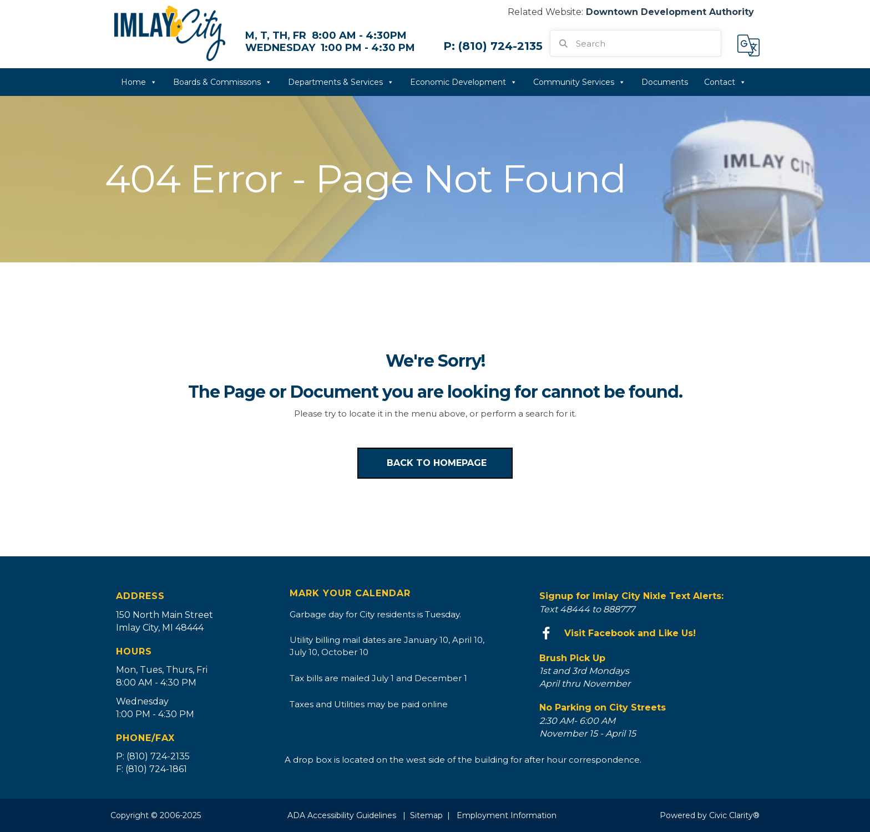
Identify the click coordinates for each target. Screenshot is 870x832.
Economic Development (463, 82)
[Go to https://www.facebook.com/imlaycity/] (646, 634)
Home (139, 82)
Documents (664, 82)
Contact (725, 82)
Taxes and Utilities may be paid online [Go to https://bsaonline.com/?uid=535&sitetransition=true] (369, 704)
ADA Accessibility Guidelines (341, 815)
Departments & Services (341, 82)
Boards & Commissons (222, 82)
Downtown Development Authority (670, 12)
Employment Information (507, 815)
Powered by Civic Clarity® (710, 815)
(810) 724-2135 (500, 46)
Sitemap (426, 815)
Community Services (579, 82)
